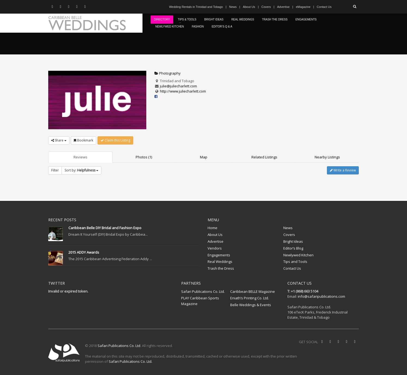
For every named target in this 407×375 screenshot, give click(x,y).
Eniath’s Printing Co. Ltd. (249, 298)
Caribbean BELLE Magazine (252, 291)
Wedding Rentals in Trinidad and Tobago (196, 6)
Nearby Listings (327, 157)
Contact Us (324, 6)
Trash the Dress (221, 268)
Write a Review (343, 170)
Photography (167, 73)
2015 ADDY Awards (83, 252)
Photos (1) (144, 157)
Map (203, 157)
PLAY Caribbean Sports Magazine (200, 301)
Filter (55, 170)
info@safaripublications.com (321, 296)
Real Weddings (220, 261)
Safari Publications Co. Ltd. (203, 291)
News (233, 6)
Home (212, 227)
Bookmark (83, 140)
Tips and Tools (295, 261)
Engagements (219, 255)
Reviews (80, 157)
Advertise (283, 6)
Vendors (215, 248)
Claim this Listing (115, 140)
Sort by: (81, 170)
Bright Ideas (293, 241)
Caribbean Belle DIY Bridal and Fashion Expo (104, 227)
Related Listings (264, 157)
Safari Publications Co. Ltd (119, 345)
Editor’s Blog (293, 248)
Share (58, 140)
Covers (266, 6)
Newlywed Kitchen (298, 255)
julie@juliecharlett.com (178, 86)
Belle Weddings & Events (250, 304)
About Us (249, 6)
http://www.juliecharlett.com (183, 91)
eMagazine (303, 6)
